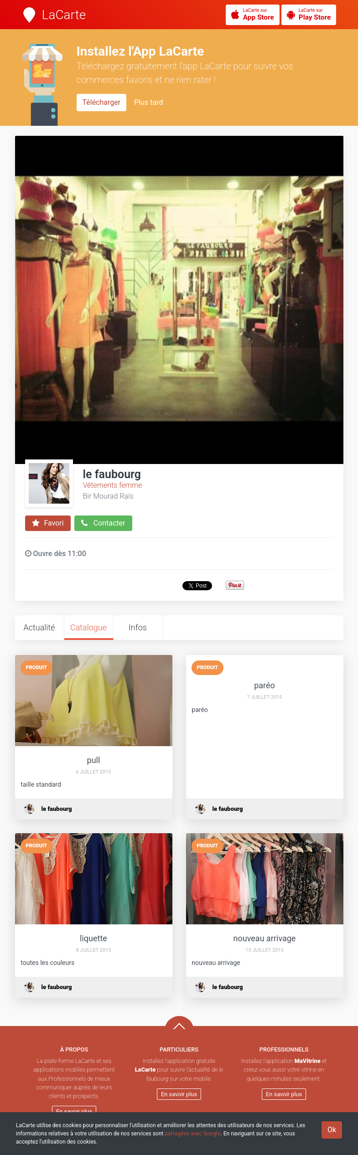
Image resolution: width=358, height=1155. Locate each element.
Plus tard (148, 102)
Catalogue (88, 627)
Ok (331, 1129)
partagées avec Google (192, 1133)
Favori (48, 523)
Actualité (39, 627)
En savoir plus (74, 1111)
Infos (138, 627)
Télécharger (102, 102)
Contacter (103, 523)
